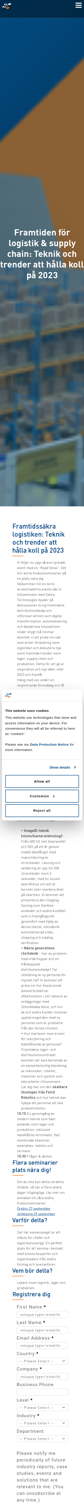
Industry (28, 1415)
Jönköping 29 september (36, 1214)
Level (25, 1400)
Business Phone (35, 1384)
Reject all (42, 810)
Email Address (35, 1338)
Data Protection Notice (49, 744)
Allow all (42, 781)
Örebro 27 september (34, 1208)
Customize (42, 796)
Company (29, 1369)
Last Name (31, 1322)
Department (30, 1431)
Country (28, 1353)
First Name (31, 1307)
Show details (60, 767)
